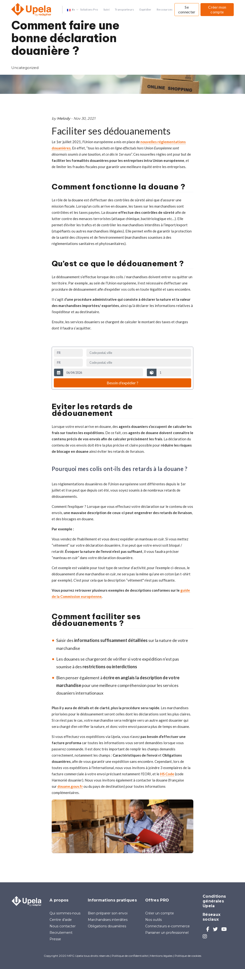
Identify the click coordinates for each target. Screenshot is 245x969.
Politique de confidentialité (130, 956)
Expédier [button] (145, 9)
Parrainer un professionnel (167, 932)
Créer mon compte (217, 9)
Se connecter (186, 9)
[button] (71, 9)
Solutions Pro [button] (89, 9)
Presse (55, 939)
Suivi (106, 9)
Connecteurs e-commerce (167, 926)
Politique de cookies (188, 956)
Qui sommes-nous (65, 913)
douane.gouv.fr (70, 786)
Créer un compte (159, 913)
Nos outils (153, 920)
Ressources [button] (165, 9)
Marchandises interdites (108, 920)
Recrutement (61, 932)
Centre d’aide (61, 920)
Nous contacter (63, 926)
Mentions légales (161, 956)
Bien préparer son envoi (108, 913)
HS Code (167, 774)
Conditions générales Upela (214, 901)
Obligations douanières (107, 926)
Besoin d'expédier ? (122, 382)
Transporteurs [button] (124, 9)
